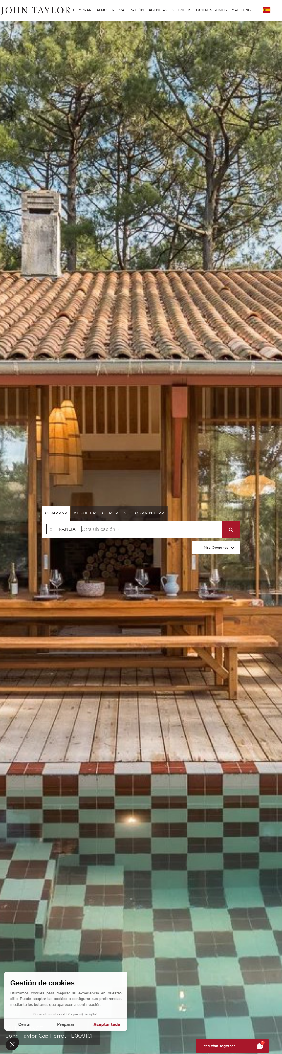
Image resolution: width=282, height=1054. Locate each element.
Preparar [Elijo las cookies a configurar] (31, 1024)
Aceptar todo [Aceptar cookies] (72, 1024)
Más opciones (216, 547)
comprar (56, 513)
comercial (115, 513)
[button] (12, 1044)
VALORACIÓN (131, 10)
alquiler (85, 513)
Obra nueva (150, 513)
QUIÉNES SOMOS (211, 10)
